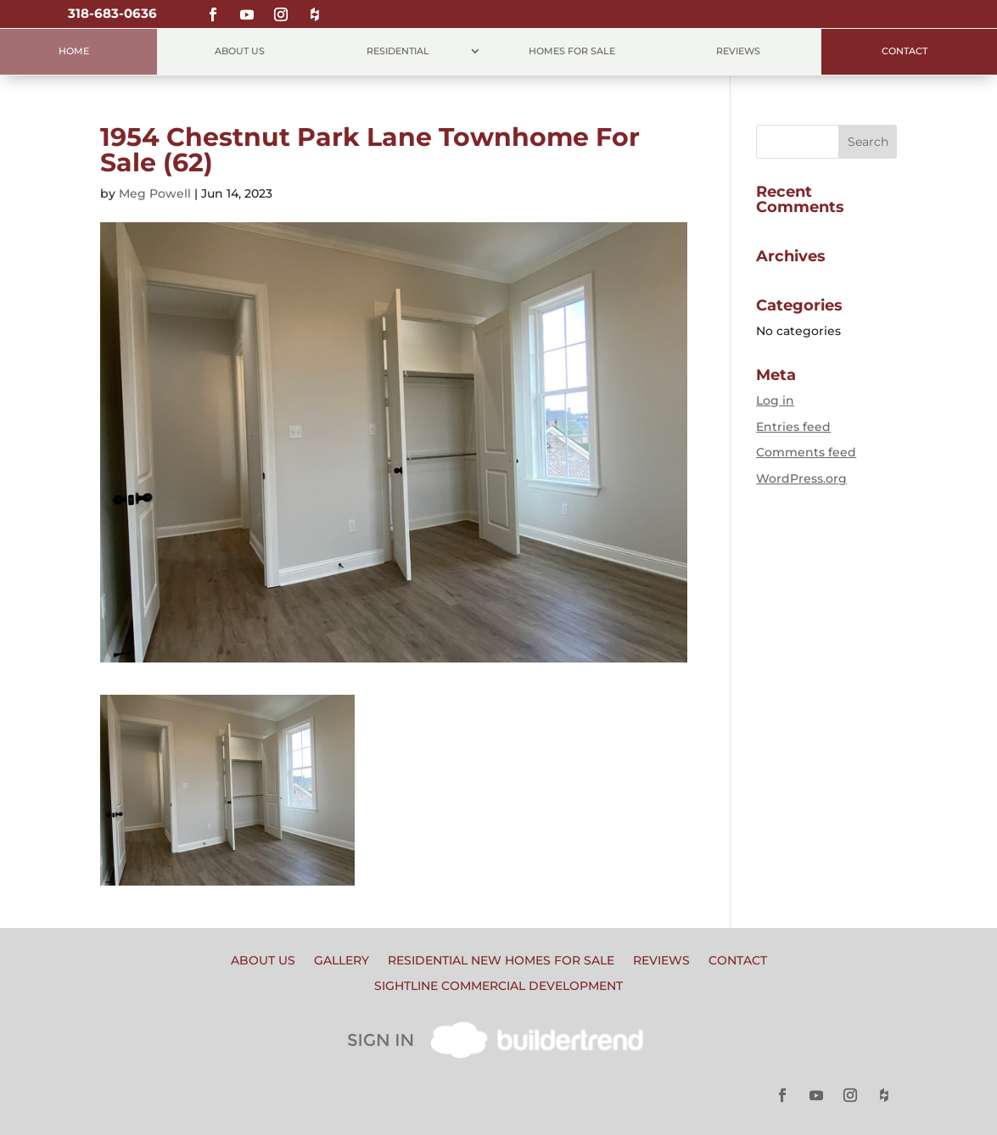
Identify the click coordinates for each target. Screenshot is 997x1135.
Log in (775, 400)
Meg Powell (155, 193)
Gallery (341, 961)
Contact (904, 51)
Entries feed (793, 426)
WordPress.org (801, 478)
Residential (398, 51)
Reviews (738, 51)
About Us (240, 51)
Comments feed (806, 452)
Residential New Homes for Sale (501, 961)
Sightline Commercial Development (498, 986)
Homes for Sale (572, 51)
